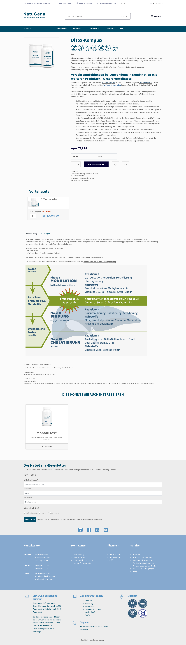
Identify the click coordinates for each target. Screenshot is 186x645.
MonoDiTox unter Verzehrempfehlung (100, 261)
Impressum (114, 557)
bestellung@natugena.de (45, 576)
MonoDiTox (33, 250)
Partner (95, 29)
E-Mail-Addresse (31, 480)
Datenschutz (115, 554)
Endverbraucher (31, 513)
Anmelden (158, 3)
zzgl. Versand (85, 180)
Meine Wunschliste (82, 563)
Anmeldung (79, 554)
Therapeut (44, 513)
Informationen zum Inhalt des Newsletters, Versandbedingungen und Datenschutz (76, 519)
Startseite (62, 29)
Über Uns (78, 29)
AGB (111, 560)
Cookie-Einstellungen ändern (93, 640)
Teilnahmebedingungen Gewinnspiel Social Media (144, 564)
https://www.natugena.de (32, 383)
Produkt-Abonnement (143, 557)
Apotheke (54, 513)
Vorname (27, 488)
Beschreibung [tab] (31, 234)
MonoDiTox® (47, 432)
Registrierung (80, 557)
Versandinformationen (143, 560)
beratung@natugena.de (44, 579)
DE (125, 3)
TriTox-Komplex (48, 199)
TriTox (31, 253)
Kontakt (111, 29)
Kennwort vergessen (83, 560)
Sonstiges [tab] (45, 234)
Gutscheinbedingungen (143, 568)
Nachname (28, 497)
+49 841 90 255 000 (29, 379)
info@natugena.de (108, 3)
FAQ (121, 29)
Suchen (124, 16)
